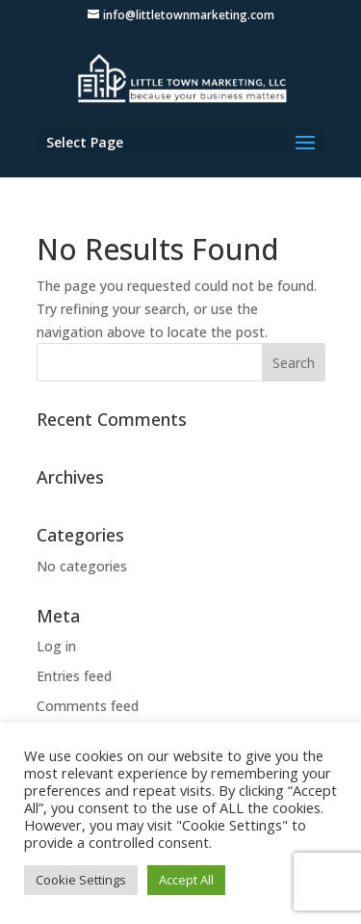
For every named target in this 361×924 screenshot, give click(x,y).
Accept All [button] (186, 879)
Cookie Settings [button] (81, 879)
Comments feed (88, 706)
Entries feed (74, 676)
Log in (56, 646)
